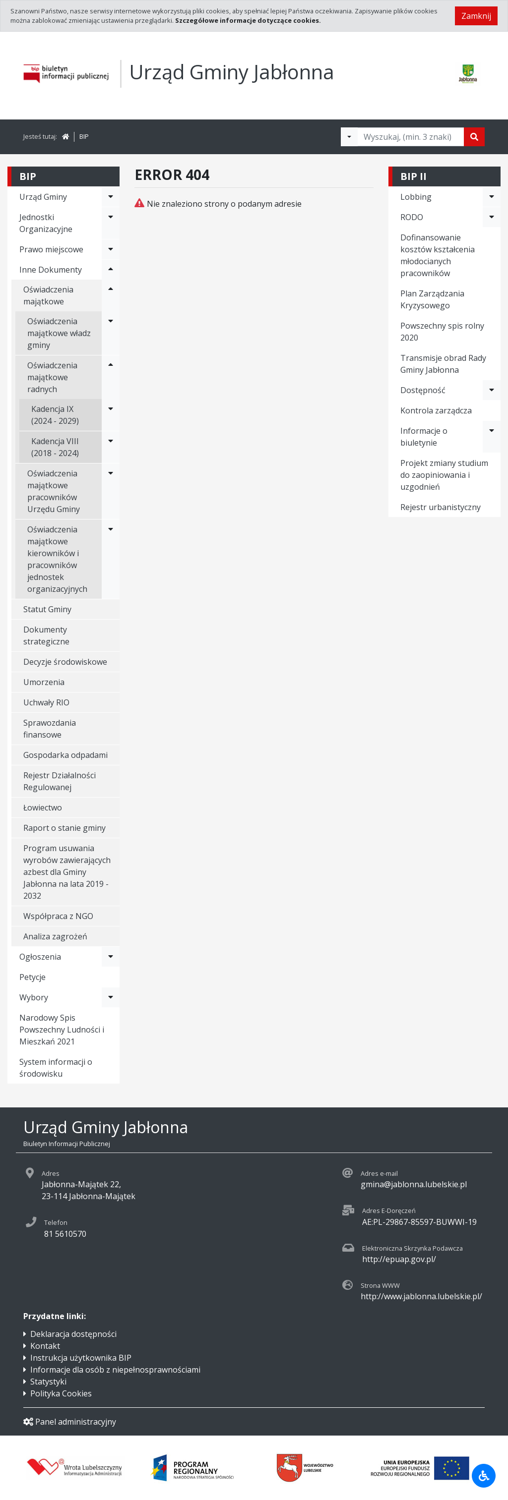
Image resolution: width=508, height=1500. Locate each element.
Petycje (32, 977)
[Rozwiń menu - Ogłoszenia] (111, 957)
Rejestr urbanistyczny (440, 507)
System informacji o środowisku (55, 1067)
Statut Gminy (47, 609)
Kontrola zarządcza (436, 410)
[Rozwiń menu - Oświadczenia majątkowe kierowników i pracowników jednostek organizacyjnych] (111, 559)
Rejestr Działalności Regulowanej (59, 781)
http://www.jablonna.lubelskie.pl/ (421, 1296)
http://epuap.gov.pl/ (399, 1259)
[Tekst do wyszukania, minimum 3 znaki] (410, 136)
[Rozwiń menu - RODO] (492, 217)
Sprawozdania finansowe (49, 728)
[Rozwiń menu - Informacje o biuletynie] (492, 437)
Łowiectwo (42, 807)
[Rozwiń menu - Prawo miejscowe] (111, 249)
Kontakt (45, 1345)
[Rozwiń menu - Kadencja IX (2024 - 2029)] (111, 415)
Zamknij (476, 15)
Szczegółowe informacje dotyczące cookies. (248, 20)
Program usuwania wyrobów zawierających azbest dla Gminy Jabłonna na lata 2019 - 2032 (67, 872)
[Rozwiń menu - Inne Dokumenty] (111, 270)
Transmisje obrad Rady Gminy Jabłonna (443, 363)
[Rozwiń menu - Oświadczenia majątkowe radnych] (111, 377)
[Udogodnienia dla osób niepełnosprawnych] (484, 1476)
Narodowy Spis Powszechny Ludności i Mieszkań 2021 (61, 1029)
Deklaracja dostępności (73, 1333)
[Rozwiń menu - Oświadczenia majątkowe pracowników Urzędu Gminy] (111, 491)
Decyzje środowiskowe (65, 661)
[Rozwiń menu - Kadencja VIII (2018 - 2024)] (111, 447)
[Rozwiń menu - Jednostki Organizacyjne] (111, 223)
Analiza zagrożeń (55, 936)
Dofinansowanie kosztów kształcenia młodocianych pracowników (437, 255)
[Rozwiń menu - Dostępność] (492, 390)
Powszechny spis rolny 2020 (442, 331)
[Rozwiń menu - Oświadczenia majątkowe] (111, 295)
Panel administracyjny (69, 1421)
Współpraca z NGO (58, 916)
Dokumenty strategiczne (46, 635)
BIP (84, 136)
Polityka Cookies (61, 1393)
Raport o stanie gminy (64, 827)
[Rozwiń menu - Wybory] (111, 997)
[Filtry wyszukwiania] (349, 136)
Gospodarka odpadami (65, 755)
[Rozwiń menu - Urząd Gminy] (111, 197)
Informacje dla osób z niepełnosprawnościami (115, 1369)
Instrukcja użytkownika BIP (80, 1357)
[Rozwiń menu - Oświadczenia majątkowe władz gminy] (111, 333)
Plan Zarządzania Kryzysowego (432, 299)
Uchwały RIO (46, 702)
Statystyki (48, 1381)
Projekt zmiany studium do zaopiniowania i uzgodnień (444, 475)
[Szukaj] (474, 136)
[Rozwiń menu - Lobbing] (492, 197)
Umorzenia (43, 682)
